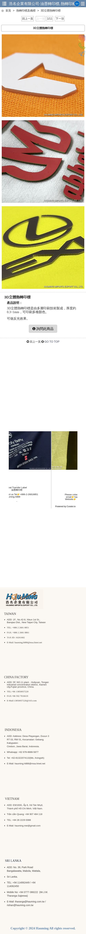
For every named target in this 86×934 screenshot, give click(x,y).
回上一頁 (27, 18)
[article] (43, 482)
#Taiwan (36, 503)
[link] (43, 477)
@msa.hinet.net (54, 496)
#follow (59, 503)
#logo (66, 503)
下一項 (60, 18)
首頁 (8, 10)
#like (53, 503)
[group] (74, 486)
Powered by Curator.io (65, 506)
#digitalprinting (43, 506)
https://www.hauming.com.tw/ (49, 499)
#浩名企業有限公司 (22, 503)
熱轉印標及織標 (26, 10)
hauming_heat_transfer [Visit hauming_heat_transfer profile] (43, 482)
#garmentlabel (28, 506)
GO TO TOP (52, 341)
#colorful (45, 503)
